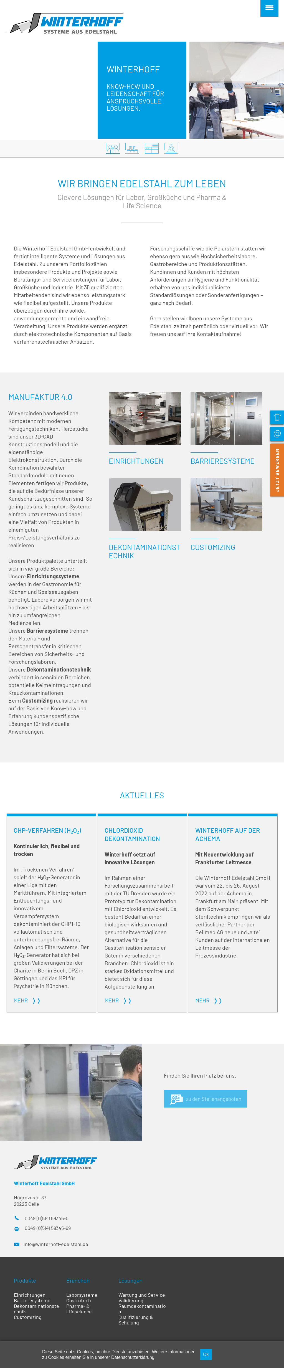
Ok (206, 1354)
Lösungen (130, 1283)
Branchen (78, 1283)
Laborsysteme (81, 1297)
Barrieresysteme (32, 1303)
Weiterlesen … (51, 916)
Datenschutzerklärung (132, 1357)
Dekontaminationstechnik (36, 1311)
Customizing (28, 1320)
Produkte (25, 1283)
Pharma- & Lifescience (79, 1311)
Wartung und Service (141, 1297)
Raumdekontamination (142, 1311)
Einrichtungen (29, 1297)
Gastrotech (78, 1303)
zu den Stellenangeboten (216, 1101)
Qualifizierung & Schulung (135, 1322)
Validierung (130, 1303)
